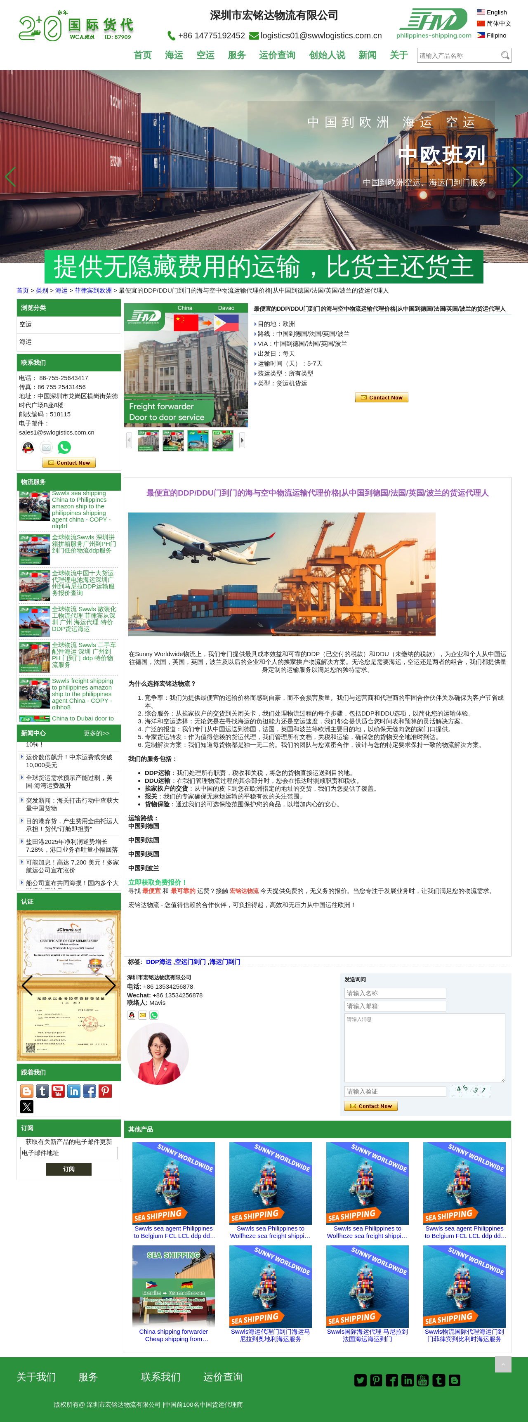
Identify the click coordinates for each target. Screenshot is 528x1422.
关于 (399, 55)
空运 (205, 55)
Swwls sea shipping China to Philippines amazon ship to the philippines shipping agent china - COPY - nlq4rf (81, 513)
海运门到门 (225, 961)
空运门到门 (190, 961)
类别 (42, 290)
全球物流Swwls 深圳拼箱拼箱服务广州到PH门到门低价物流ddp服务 (84, 547)
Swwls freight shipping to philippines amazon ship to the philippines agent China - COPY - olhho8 (82, 697)
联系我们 (161, 1376)
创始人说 (327, 55)
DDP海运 (159, 961)
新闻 (367, 55)
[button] (517, 176)
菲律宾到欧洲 (93, 290)
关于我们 (36, 1376)
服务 (237, 55)
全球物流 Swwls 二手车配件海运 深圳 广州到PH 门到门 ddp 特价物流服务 (84, 658)
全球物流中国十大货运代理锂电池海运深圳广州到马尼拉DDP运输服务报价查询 (83, 586)
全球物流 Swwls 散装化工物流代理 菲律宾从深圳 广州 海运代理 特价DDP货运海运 (84, 622)
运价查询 (277, 55)
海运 (174, 55)
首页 (143, 55)
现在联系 (69, 463)
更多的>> (97, 733)
